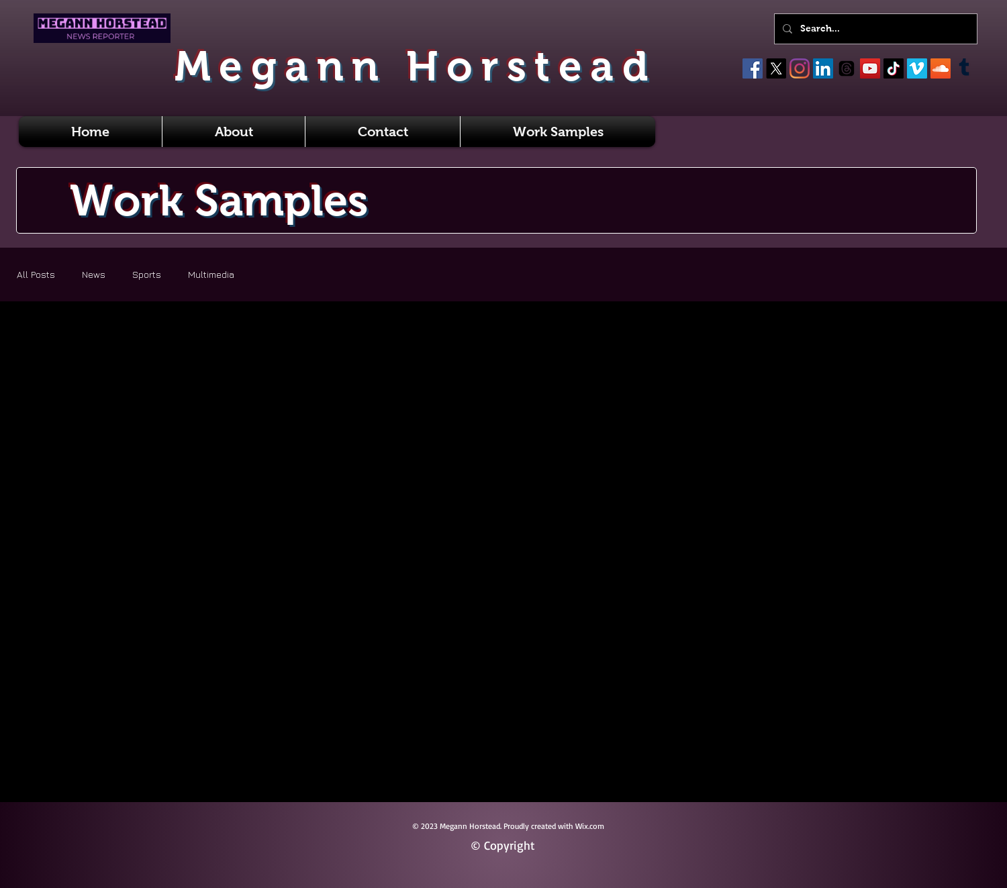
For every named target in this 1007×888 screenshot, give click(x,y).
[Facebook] (752, 68)
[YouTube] (870, 68)
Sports (146, 274)
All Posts (36, 274)
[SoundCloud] (940, 68)
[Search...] (874, 29)
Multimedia (211, 274)
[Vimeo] (917, 68)
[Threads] (846, 68)
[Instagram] (799, 68)
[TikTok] (893, 68)
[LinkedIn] (823, 68)
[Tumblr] (964, 68)
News (93, 274)
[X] (776, 68)
